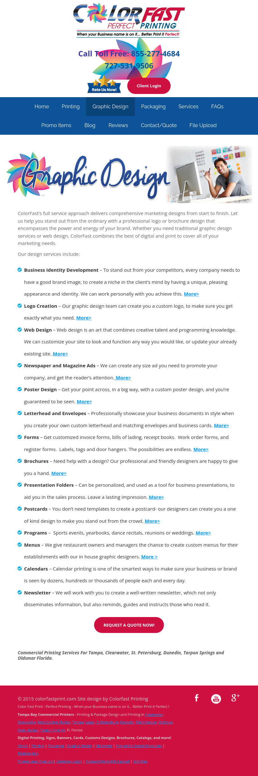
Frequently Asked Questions (139, 745)
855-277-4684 (155, 53)
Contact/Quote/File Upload (107, 761)
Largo (89, 722)
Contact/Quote (159, 125)
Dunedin (127, 722)
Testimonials (28, 753)
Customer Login (69, 761)
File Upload (203, 125)
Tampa (77, 722)
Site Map (140, 761)
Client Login (149, 86)
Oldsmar (165, 722)
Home (41, 107)
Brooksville (26, 722)
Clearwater (154, 714)
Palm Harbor (146, 722)
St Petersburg (107, 722)
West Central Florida (53, 722)
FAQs (217, 107)
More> (122, 377)
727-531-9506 (129, 65)
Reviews (118, 125)
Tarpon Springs (52, 730)
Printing (71, 107)
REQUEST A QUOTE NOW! (129, 625)
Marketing (104, 745)
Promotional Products (35, 761)
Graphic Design (110, 107)
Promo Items (56, 125)
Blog (90, 125)
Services (189, 107)
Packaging (153, 107)
